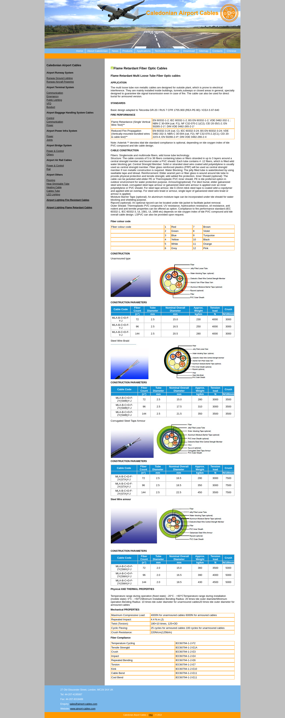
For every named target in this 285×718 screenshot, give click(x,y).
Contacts (217, 50)
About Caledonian (97, 50)
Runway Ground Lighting (60, 78)
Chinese (231, 50)
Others (50, 154)
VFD (49, 103)
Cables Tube (53, 191)
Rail (49, 169)
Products (128, 50)
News (115, 50)
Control (50, 118)
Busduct (51, 107)
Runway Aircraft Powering (60, 81)
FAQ (151, 715)
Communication (55, 93)
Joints (50, 140)
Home (79, 50)
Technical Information (167, 50)
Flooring (51, 180)
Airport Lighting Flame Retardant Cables (69, 207)
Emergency (53, 96)
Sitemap (203, 50)
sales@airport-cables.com (83, 704)
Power (50, 125)
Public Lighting (54, 100)
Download (189, 50)
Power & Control (55, 151)
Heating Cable (54, 187)
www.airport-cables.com (82, 708)
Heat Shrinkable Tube (58, 183)
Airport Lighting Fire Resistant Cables (68, 200)
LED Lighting (53, 194)
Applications (144, 50)
